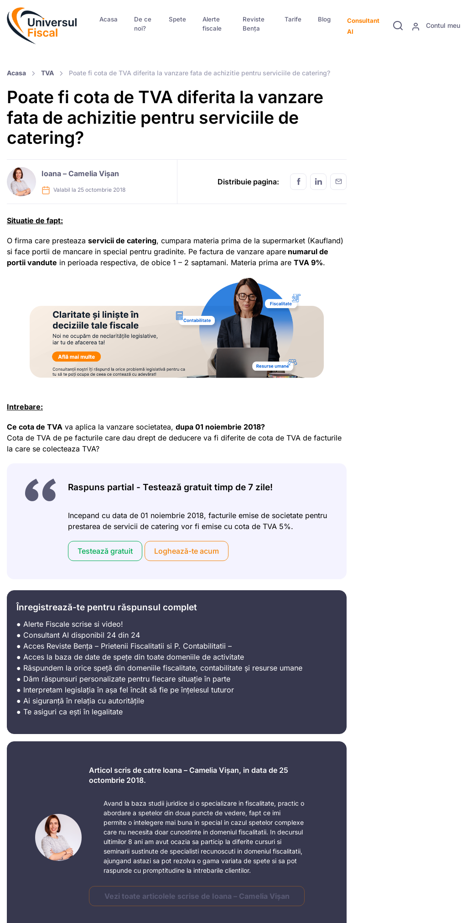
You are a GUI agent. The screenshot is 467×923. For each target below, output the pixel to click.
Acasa (108, 19)
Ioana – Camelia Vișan (80, 173)
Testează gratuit (105, 551)
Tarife (293, 19)
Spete (177, 19)
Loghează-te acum (186, 551)
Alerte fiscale (212, 24)
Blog (324, 19)
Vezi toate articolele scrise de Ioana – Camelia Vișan (197, 896)
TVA (47, 73)
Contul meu (435, 26)
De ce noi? (142, 24)
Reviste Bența (254, 24)
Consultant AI (363, 26)
